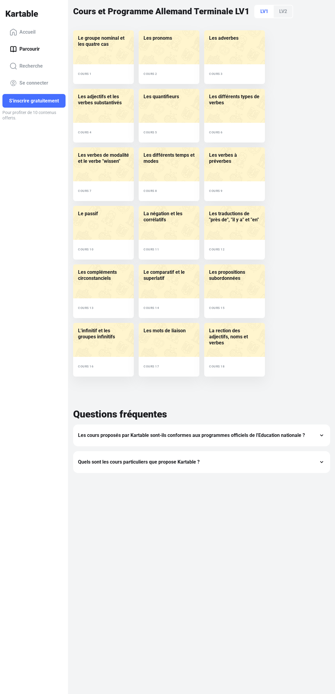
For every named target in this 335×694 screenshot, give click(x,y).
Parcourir (25, 49)
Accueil (23, 32)
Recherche (26, 66)
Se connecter (29, 83)
